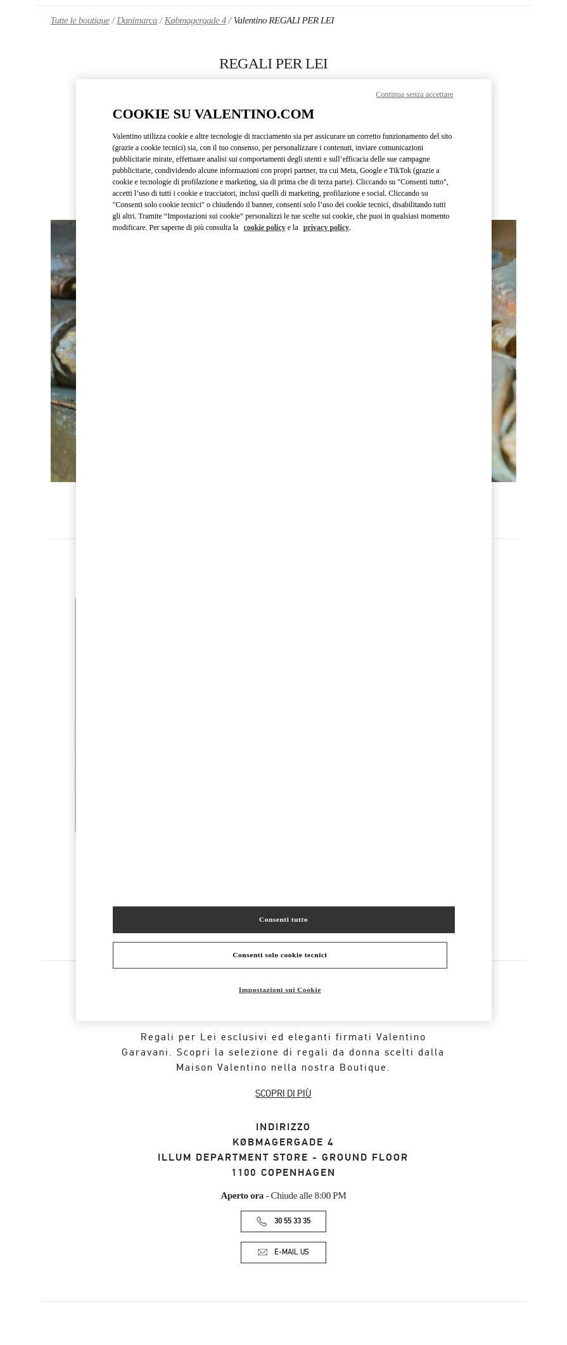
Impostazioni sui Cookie (280, 989)
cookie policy (264, 227)
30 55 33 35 (292, 1221)
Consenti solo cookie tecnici (280, 954)
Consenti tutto (283, 919)
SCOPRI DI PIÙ (283, 1093)
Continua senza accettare (414, 94)
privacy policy (326, 227)
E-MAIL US (291, 1251)
